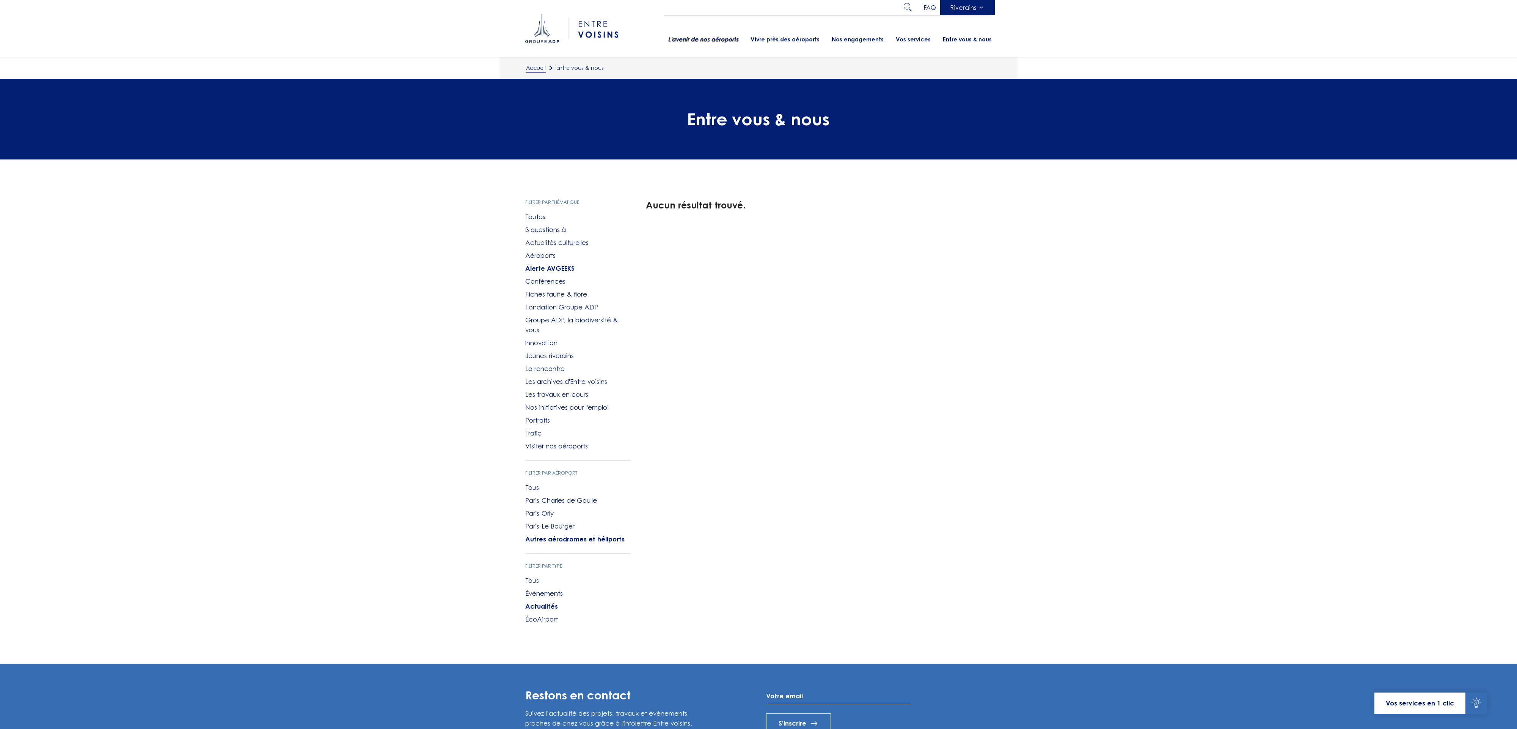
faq (929, 7)
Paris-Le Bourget (550, 526)
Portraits (537, 420)
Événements (544, 593)
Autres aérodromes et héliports (575, 539)
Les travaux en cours (556, 394)
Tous (532, 487)
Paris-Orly (539, 513)
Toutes (535, 217)
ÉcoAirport (541, 619)
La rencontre (545, 368)
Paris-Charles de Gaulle (561, 500)
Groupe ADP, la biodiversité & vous (571, 325)
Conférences (545, 281)
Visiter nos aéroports (556, 446)
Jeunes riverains (549, 356)
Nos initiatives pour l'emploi (567, 407)
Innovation (541, 343)
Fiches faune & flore (556, 294)
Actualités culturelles (557, 242)
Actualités (541, 606)
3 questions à (545, 230)
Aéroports (540, 255)
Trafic (533, 433)
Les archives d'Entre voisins (566, 381)
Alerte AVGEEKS (550, 268)
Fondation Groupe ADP (561, 307)
